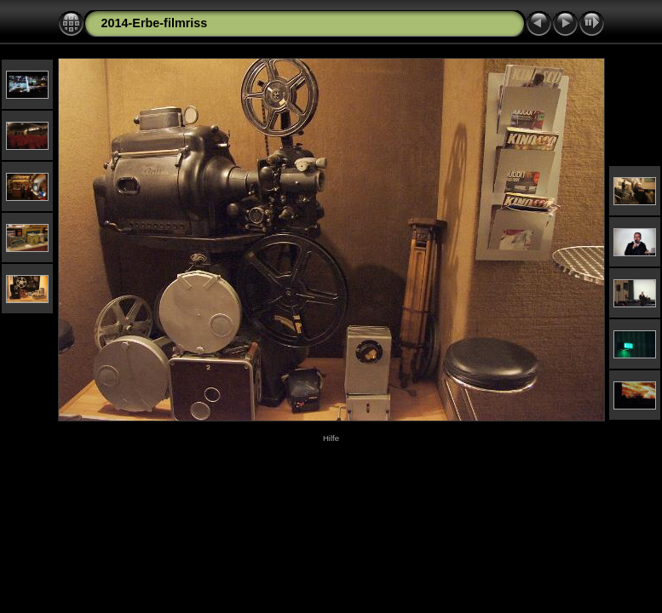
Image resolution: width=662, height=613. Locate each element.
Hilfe (331, 438)
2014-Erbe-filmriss (154, 23)
